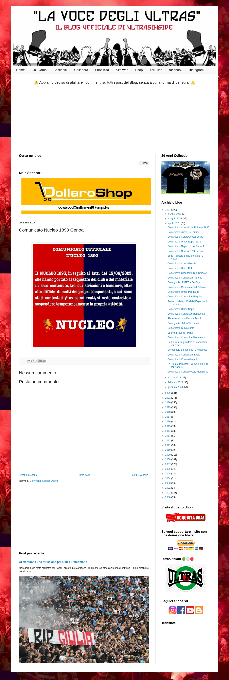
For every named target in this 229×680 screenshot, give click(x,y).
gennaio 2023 (175, 387)
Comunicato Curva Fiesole (182, 263)
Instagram (196, 70)
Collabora (81, 70)
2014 (168, 431)
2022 (168, 393)
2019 (168, 407)
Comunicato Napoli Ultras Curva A (186, 246)
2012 (168, 440)
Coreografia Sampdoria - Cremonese (187, 349)
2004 (168, 478)
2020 (168, 402)
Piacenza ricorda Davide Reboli (184, 318)
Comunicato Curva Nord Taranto (185, 277)
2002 (168, 487)
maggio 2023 (175, 218)
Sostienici (60, 70)
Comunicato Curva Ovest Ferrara (185, 236)
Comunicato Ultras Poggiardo (183, 291)
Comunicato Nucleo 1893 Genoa (185, 251)
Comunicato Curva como (181, 328)
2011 (168, 445)
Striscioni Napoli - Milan (180, 332)
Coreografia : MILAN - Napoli (183, 323)
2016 (168, 421)
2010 (168, 449)
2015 (168, 426)
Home (20, 70)
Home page (84, 475)
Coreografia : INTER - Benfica (184, 282)
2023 (168, 209)
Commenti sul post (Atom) (44, 480)
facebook (175, 70)
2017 (168, 416)
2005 (168, 473)
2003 (168, 483)
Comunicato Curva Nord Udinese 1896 (188, 227)
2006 (168, 469)
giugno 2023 (175, 213)
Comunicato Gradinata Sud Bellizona (187, 287)
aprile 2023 (174, 223)
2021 (168, 397)
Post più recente (29, 475)
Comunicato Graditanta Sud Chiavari (187, 273)
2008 (168, 459)
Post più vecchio (139, 475)
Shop (139, 70)
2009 (168, 454)
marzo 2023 (175, 377)
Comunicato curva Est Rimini (183, 232)
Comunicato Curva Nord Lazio (184, 354)
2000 (168, 497)
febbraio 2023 (176, 382)
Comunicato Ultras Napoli (181, 309)
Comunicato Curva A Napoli (182, 359)
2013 (168, 435)
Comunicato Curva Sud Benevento (186, 313)
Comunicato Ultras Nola (180, 268)
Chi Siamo (39, 70)
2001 (168, 492)
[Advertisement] (114, 119)
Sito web (122, 70)
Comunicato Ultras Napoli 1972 (184, 241)
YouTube (156, 70)
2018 (168, 412)
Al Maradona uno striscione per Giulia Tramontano (53, 562)
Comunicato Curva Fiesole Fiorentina (188, 371)
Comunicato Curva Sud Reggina (185, 296)
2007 (168, 464)
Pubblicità (102, 70)
